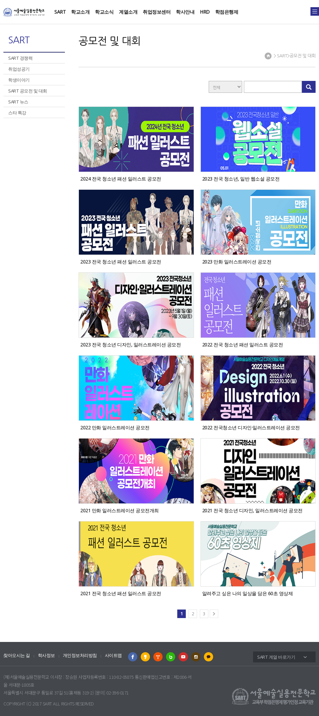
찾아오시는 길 (16, 655)
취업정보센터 (156, 12)
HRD (205, 12)
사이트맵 (113, 655)
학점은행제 (226, 12)
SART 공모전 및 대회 (27, 91)
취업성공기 (19, 69)
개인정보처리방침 (80, 655)
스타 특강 (17, 113)
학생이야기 (19, 80)
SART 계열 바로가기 (276, 657)
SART (60, 12)
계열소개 (128, 12)
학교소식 (104, 12)
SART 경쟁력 (20, 58)
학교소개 (80, 12)
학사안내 (185, 12)
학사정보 (46, 655)
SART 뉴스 (18, 102)
